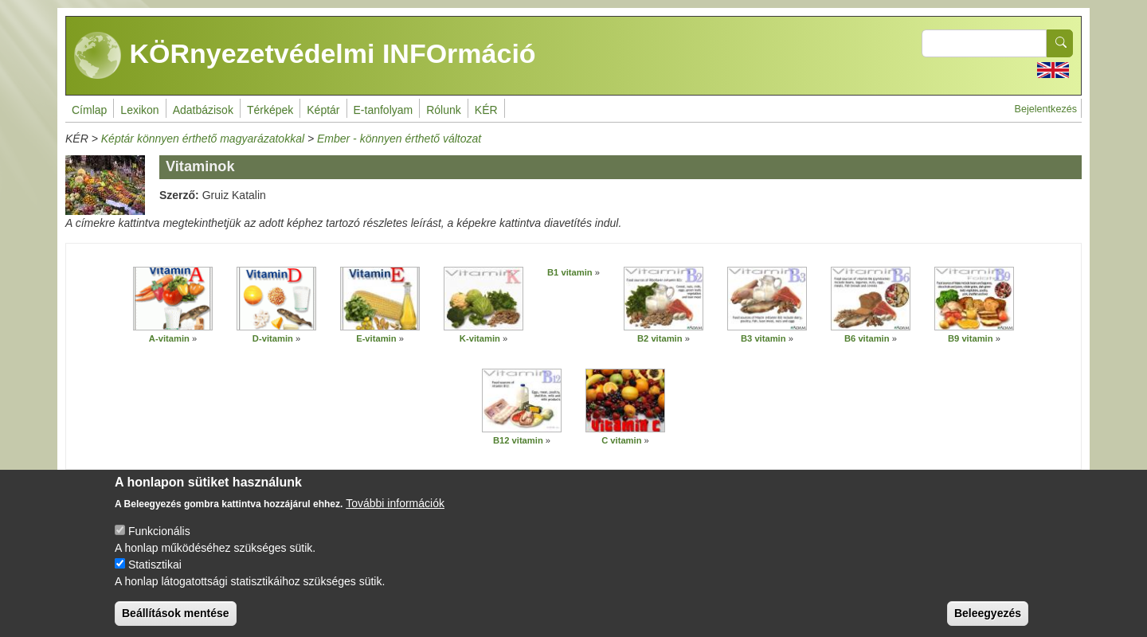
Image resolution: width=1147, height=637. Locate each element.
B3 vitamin (763, 338)
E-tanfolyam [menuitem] (383, 110)
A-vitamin (169, 338)
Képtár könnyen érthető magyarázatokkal (202, 138)
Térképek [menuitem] (270, 110)
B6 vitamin (867, 338)
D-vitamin (272, 338)
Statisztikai (155, 579)
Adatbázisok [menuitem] (203, 110)
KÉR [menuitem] (486, 110)
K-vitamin (480, 338)
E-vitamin (376, 338)
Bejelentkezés (1046, 109)
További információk (395, 517)
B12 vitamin (518, 440)
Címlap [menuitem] (89, 110)
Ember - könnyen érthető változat (399, 138)
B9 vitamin (970, 338)
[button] (173, 298)
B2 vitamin (660, 338)
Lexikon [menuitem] (139, 110)
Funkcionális (159, 545)
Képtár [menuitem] (323, 110)
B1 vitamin (570, 272)
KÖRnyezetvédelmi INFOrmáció (305, 56)
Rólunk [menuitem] (443, 110)
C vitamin (621, 440)
